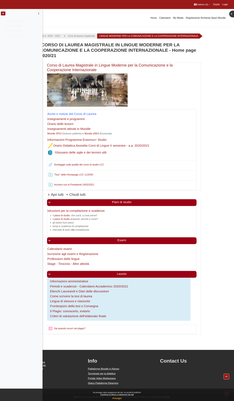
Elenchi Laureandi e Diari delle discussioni (96, 291)
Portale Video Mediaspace (124, 378)
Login (225, 4)
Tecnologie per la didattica (123, 373)
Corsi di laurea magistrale (97, 36)
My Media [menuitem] (178, 18)
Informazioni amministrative (86, 281)
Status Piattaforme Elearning (125, 383)
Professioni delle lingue (80, 259)
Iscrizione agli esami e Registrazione (89, 254)
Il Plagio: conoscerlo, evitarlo (87, 311)
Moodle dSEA (108, 133)
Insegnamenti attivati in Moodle (85, 128)
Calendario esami (76, 248)
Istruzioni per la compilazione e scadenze (92, 210)
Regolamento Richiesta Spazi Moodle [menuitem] (206, 18)
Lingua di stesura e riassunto (87, 301)
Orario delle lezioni (77, 124)
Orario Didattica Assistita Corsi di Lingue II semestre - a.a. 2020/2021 (118, 145)
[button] (202, 4)
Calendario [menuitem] (165, 18)
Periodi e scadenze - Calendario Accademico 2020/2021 (106, 286)
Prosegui (117, 398)
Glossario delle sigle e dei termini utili (97, 152)
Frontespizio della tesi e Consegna (91, 306)
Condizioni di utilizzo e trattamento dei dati (117, 395)
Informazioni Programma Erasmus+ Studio (93, 139)
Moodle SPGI (71, 133)
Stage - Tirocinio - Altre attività (85, 263)
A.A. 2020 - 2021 (68, 36)
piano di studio (78, 215)
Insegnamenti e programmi (82, 119)
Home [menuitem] (153, 18)
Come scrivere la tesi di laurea (88, 296)
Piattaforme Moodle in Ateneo (125, 369)
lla (90, 230)
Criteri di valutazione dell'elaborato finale (95, 316)
